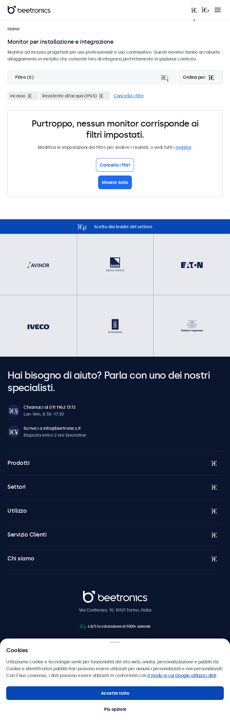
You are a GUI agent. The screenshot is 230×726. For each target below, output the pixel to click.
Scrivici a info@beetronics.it (52, 428)
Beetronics (94, 594)
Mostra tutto (115, 182)
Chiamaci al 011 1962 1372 (50, 407)
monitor (183, 147)
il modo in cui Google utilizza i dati (181, 675)
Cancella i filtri (129, 96)
